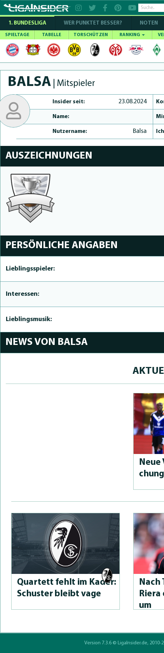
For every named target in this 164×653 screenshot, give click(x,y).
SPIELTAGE (17, 35)
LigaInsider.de (132, 643)
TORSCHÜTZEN (90, 35)
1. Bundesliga (27, 23)
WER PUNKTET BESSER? (93, 23)
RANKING (132, 35)
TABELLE (51, 35)
